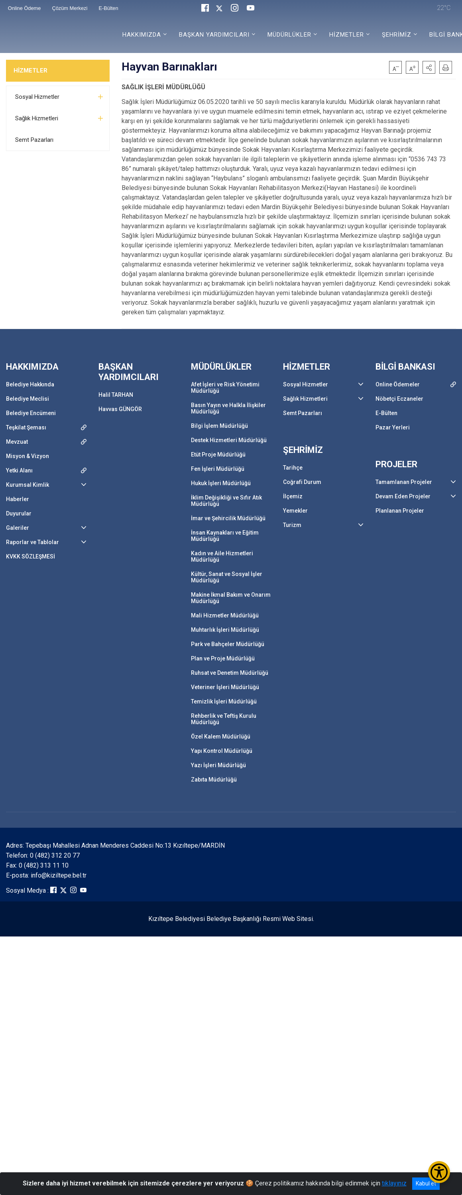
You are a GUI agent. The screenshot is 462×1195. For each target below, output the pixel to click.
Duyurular (18, 513)
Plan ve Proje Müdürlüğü (223, 658)
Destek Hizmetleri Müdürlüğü (229, 440)
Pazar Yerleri (392, 427)
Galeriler (17, 528)
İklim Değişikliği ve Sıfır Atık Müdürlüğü (226, 500)
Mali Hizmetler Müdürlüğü (225, 615)
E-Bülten (386, 413)
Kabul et (426, 1183)
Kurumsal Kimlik (27, 485)
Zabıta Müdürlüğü (214, 779)
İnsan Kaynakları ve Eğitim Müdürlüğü (225, 535)
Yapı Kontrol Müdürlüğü (221, 751)
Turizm (292, 525)
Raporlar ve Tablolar (32, 542)
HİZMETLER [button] (346, 34)
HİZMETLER (30, 70)
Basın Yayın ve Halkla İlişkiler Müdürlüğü (228, 408)
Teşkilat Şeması (26, 427)
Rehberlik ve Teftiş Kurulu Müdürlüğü (223, 719)
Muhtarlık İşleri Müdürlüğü (225, 630)
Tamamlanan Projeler (403, 482)
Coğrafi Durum (302, 482)
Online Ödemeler (397, 384)
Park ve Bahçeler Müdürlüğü (227, 644)
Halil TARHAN (115, 395)
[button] (429, 67)
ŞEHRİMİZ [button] (396, 34)
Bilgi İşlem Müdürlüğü (219, 426)
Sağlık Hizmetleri (36, 118)
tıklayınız (394, 1183)
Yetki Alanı (19, 470)
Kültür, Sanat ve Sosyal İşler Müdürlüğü (226, 577)
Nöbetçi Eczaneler (399, 399)
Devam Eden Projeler (403, 496)
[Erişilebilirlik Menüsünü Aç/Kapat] (439, 1172)
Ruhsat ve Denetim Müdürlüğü (229, 673)
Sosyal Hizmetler (37, 96)
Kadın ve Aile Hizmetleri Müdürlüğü (222, 556)
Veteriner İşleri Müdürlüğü (225, 687)
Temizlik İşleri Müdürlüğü (224, 701)
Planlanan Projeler (399, 510)
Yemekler (295, 510)
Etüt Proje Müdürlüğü (218, 454)
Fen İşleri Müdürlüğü (217, 469)
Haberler (17, 499)
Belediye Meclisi (27, 399)
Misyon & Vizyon (27, 456)
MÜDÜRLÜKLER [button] (289, 34)
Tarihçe (293, 467)
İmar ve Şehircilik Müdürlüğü (228, 518)
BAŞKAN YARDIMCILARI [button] (214, 34)
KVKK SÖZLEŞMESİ (30, 556)
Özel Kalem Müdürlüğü (220, 736)
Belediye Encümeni (31, 413)
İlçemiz (293, 496)
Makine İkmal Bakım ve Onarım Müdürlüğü (231, 598)
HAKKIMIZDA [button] (141, 34)
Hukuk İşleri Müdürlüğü (221, 483)
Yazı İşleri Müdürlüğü (218, 765)
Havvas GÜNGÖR (120, 409)
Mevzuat (17, 442)
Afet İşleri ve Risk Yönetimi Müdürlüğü (225, 387)
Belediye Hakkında (30, 384)
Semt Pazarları (34, 139)
